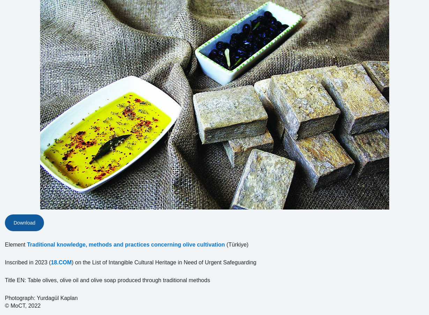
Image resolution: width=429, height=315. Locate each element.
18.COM (61, 262)
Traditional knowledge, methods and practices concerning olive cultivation (126, 245)
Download (24, 223)
